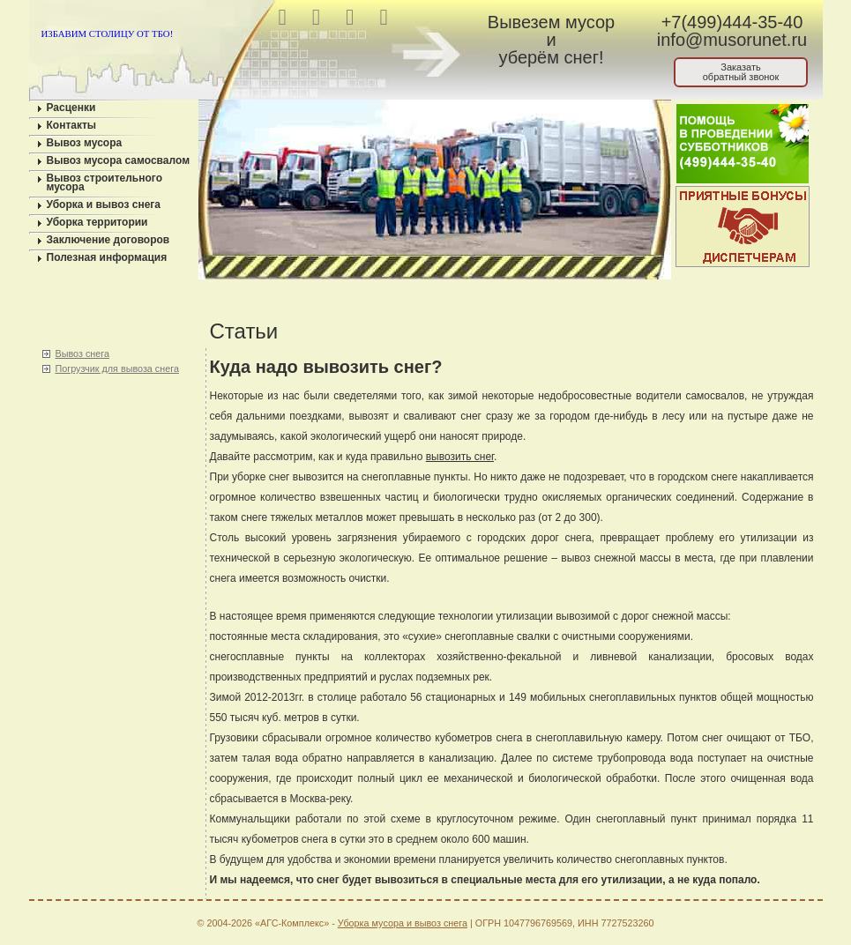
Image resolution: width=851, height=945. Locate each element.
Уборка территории (97, 222)
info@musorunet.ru (732, 39)
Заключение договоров (108, 239)
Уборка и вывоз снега (104, 204)
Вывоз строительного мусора (105, 182)
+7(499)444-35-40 (732, 22)
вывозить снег (460, 456)
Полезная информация (107, 257)
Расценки (71, 107)
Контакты (72, 125)
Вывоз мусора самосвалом (118, 160)
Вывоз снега (82, 353)
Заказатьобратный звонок (741, 72)
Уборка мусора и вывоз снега (402, 923)
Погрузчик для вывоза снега (117, 368)
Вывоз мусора (85, 142)
